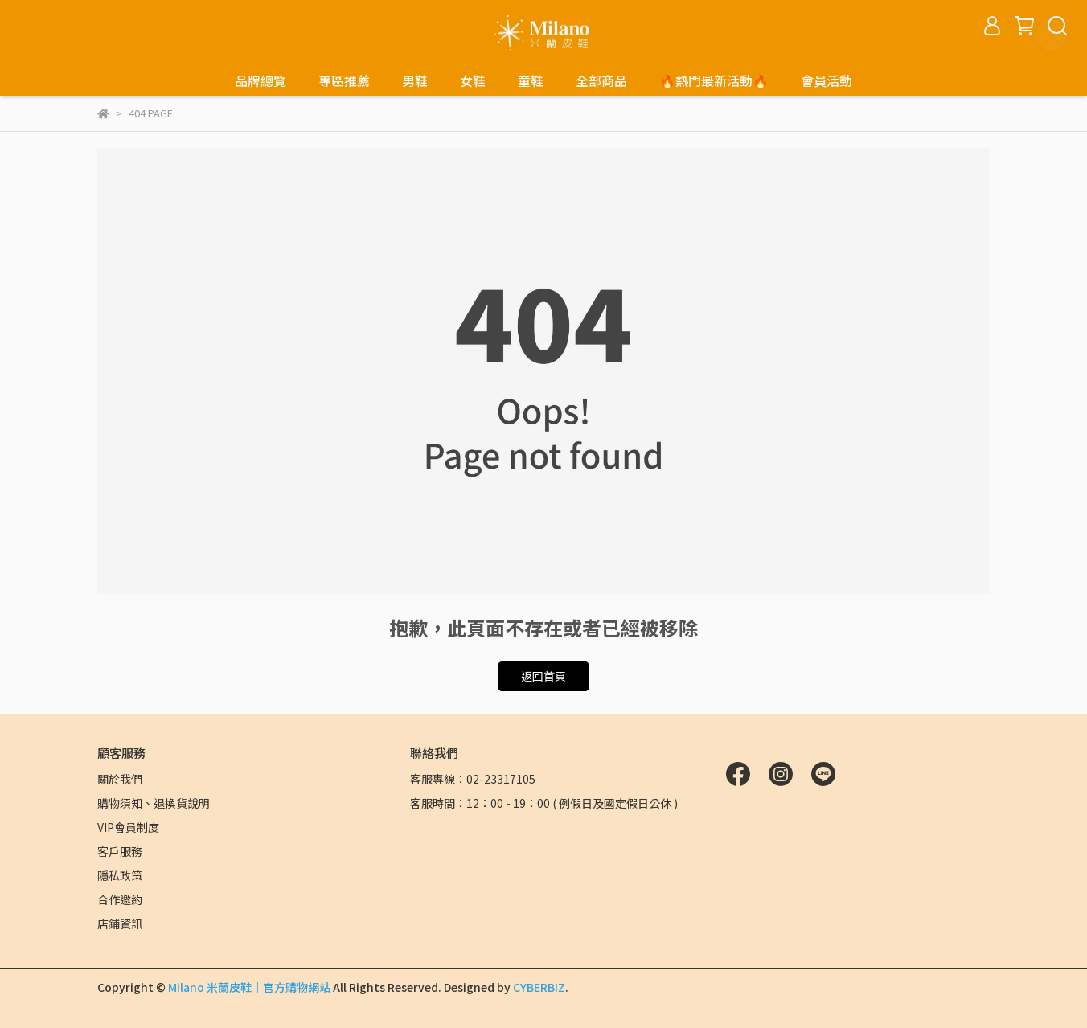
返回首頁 (543, 676)
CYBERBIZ (539, 987)
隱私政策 (119, 875)
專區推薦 (344, 80)
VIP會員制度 (128, 827)
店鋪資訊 (119, 923)
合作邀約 (119, 899)
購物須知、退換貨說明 (153, 803)
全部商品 (601, 80)
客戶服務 (119, 851)
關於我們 (119, 779)
